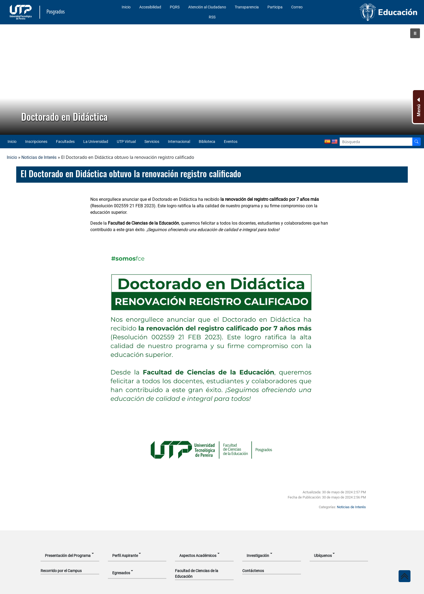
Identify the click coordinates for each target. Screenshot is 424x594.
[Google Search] (376, 141)
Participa (275, 7)
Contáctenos (253, 571)
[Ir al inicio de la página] (404, 576)
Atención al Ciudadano (207, 7)
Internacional (179, 141)
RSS (212, 17)
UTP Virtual (126, 141)
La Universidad (95, 141)
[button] (415, 33)
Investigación (258, 555)
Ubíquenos (323, 555)
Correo (297, 7)
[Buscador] (416, 141)
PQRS (175, 7)
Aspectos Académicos (197, 555)
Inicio (126, 7)
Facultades (65, 141)
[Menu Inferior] (418, 106)
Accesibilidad (150, 7)
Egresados (121, 573)
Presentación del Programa (68, 555)
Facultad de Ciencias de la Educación (196, 574)
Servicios (151, 141)
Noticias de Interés (39, 157)
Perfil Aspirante (125, 555)
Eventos (230, 141)
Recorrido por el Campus (61, 571)
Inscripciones (36, 141)
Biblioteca (207, 141)
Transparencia (247, 7)
